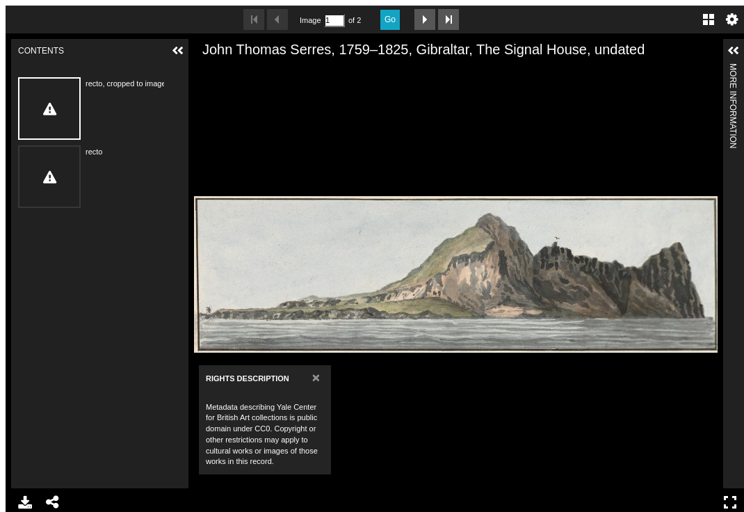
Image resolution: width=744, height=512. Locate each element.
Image (310, 20)
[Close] (316, 377)
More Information (733, 69)
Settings (732, 19)
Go (390, 19)
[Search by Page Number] (334, 20)
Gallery (708, 19)
